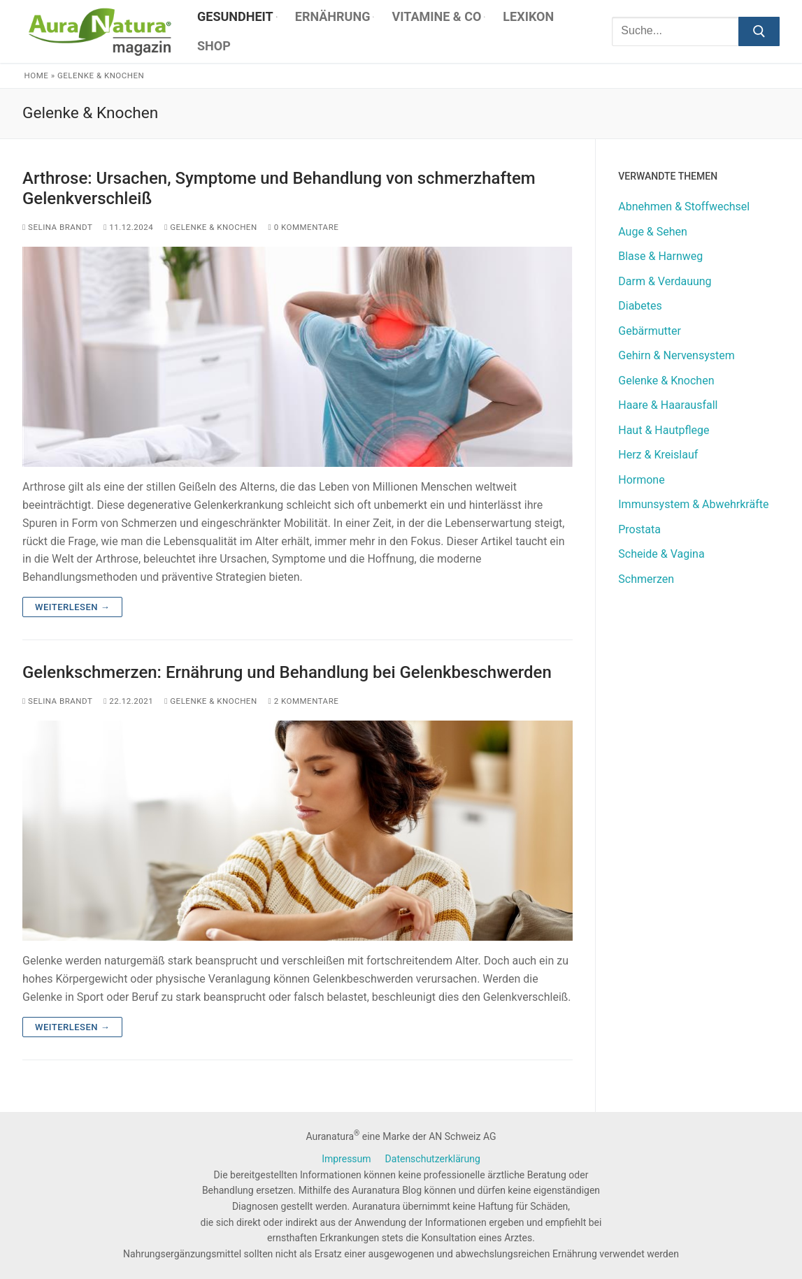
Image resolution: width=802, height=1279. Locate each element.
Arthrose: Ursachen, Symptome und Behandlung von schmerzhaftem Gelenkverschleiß (279, 188)
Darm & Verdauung (664, 281)
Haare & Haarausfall (667, 405)
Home (36, 75)
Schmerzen (646, 579)
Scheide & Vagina (661, 554)
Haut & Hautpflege (663, 430)
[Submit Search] (759, 31)
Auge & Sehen (652, 231)
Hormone (641, 479)
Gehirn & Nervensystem (676, 355)
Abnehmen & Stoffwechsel (684, 206)
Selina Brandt (57, 227)
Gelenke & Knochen (210, 227)
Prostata (639, 529)
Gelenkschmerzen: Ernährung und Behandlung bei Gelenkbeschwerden (287, 672)
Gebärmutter (649, 331)
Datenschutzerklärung (432, 1158)
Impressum (346, 1158)
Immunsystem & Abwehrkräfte (693, 504)
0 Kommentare (303, 227)
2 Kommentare (303, 701)
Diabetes (640, 305)
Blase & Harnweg (660, 256)
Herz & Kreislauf (658, 454)
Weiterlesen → (72, 607)
